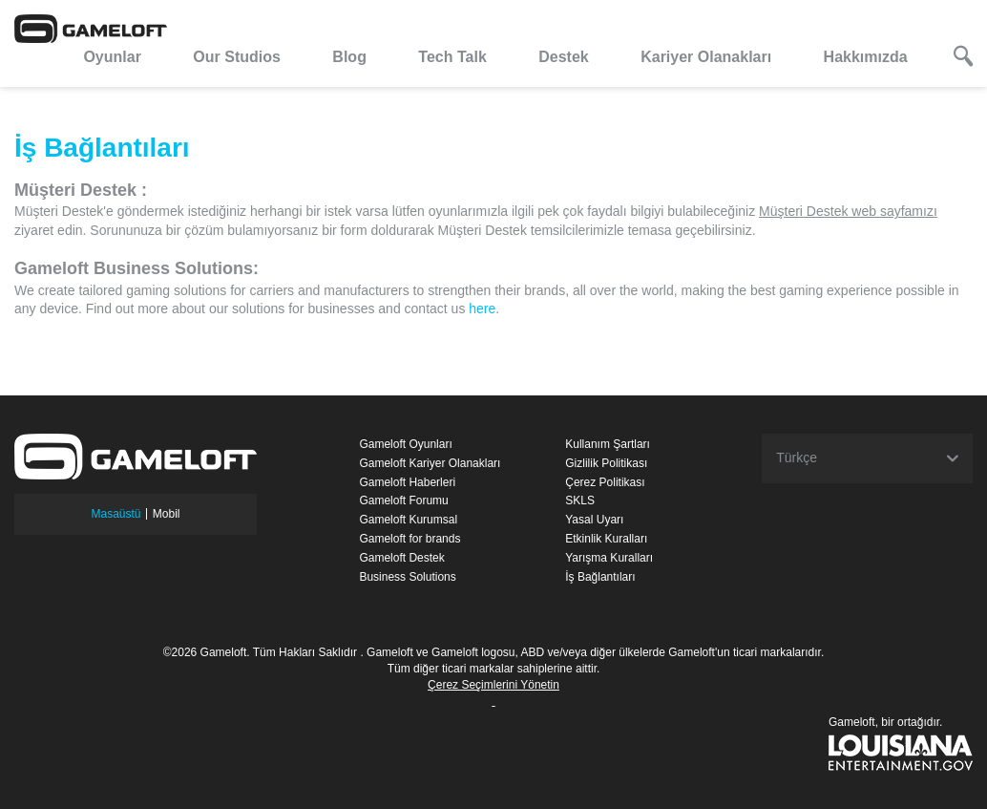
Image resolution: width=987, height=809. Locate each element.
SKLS (580, 500)
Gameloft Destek (401, 557)
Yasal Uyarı (594, 519)
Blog (349, 57)
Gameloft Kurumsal (408, 519)
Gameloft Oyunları (405, 444)
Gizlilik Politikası (606, 463)
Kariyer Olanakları (705, 57)
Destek (563, 57)
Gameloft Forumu (403, 500)
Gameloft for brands (409, 538)
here (482, 308)
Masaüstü (115, 514)
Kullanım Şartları (607, 444)
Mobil (166, 514)
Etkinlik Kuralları (606, 538)
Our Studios (237, 57)
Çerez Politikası (604, 482)
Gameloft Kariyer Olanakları (429, 463)
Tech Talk (452, 57)
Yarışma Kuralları (609, 557)
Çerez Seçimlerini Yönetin (493, 685)
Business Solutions (407, 577)
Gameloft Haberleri (407, 482)
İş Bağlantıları (600, 577)
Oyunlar (111, 57)
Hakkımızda (866, 57)
